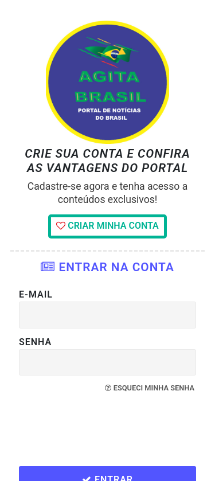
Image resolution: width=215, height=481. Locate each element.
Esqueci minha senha (149, 388)
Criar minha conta (107, 225)
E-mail (36, 294)
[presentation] (109, 430)
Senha (35, 342)
